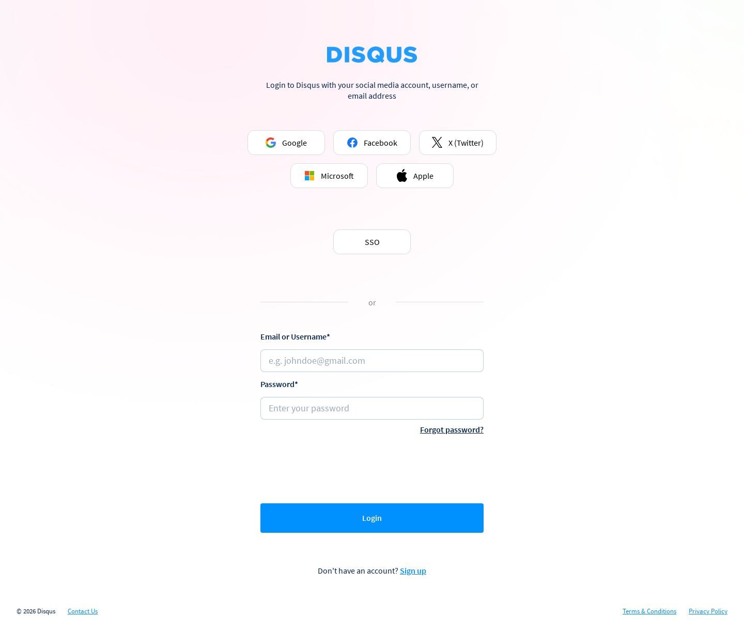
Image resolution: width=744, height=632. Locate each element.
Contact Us (83, 611)
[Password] (372, 408)
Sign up (413, 570)
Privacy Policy (708, 611)
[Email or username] (372, 360)
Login (372, 518)
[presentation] (372, 466)
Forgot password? (452, 429)
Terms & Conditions (649, 611)
